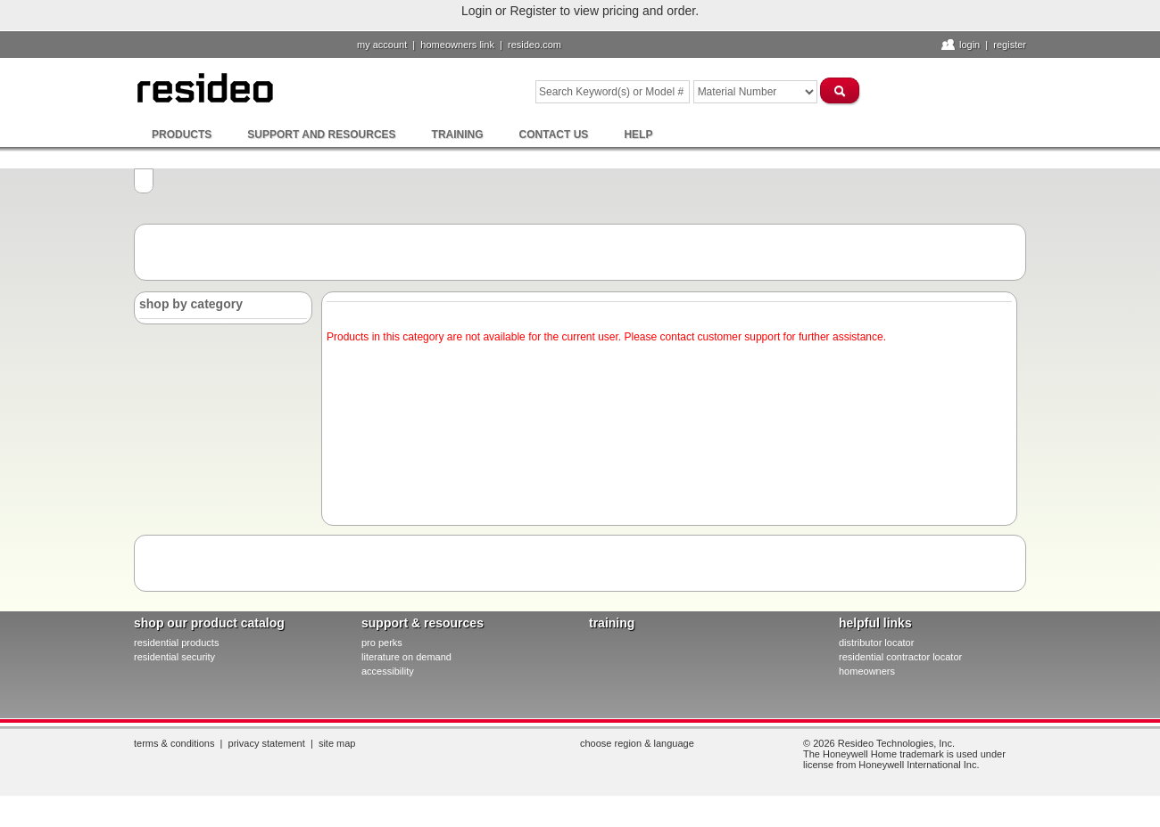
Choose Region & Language (637, 743)
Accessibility (387, 671)
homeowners (867, 671)
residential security (174, 656)
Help (638, 134)
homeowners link (457, 44)
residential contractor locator (900, 656)
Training (458, 134)
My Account (382, 44)
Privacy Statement (266, 743)
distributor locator (876, 642)
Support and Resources (321, 134)
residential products (176, 642)
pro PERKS (381, 642)
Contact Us (554, 134)
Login (969, 44)
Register (1009, 44)
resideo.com (534, 44)
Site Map (337, 743)
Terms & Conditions (174, 743)
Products (181, 134)
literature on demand (406, 656)
